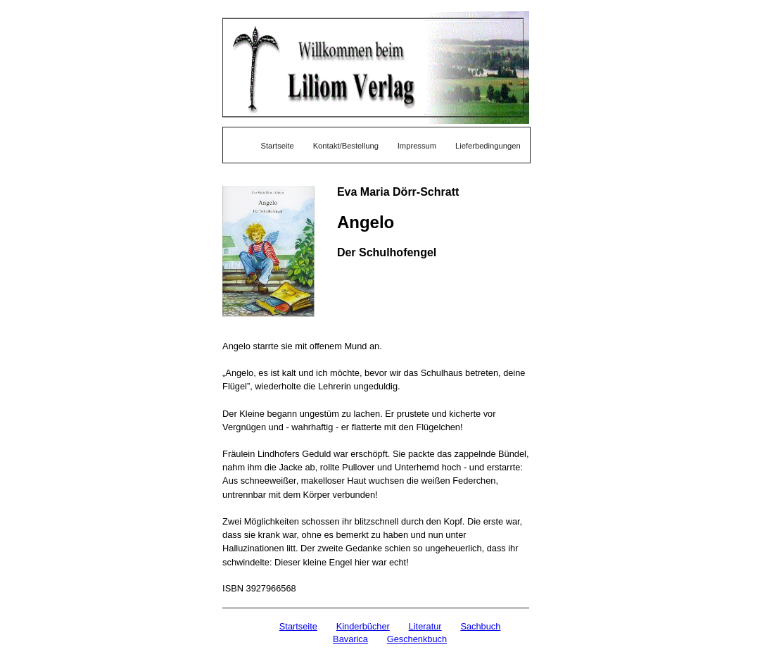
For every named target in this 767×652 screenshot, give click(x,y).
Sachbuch (480, 626)
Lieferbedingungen (488, 146)
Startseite (277, 146)
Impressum (417, 146)
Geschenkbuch (417, 639)
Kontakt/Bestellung (346, 146)
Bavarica (350, 639)
